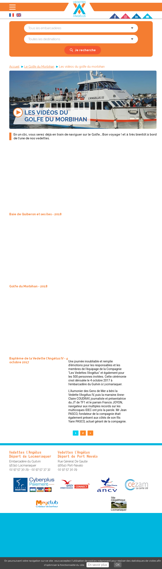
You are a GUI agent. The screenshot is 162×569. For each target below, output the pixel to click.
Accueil (14, 66)
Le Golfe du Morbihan (39, 66)
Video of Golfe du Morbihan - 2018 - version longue (71, 252)
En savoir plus (97, 564)
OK (118, 564)
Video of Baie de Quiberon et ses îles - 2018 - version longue (71, 180)
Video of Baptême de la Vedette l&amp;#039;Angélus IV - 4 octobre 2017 (71, 324)
